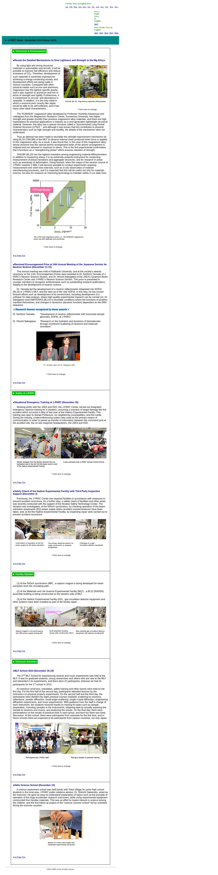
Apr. (80, 7)
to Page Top (20, 255)
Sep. (102, 7)
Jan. (66, 7)
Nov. (111, 7)
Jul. (93, 7)
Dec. (116, 7)
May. (84, 7)
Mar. (75, 7)
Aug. (97, 7)
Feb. (71, 7)
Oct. (106, 7)
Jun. (89, 7)
